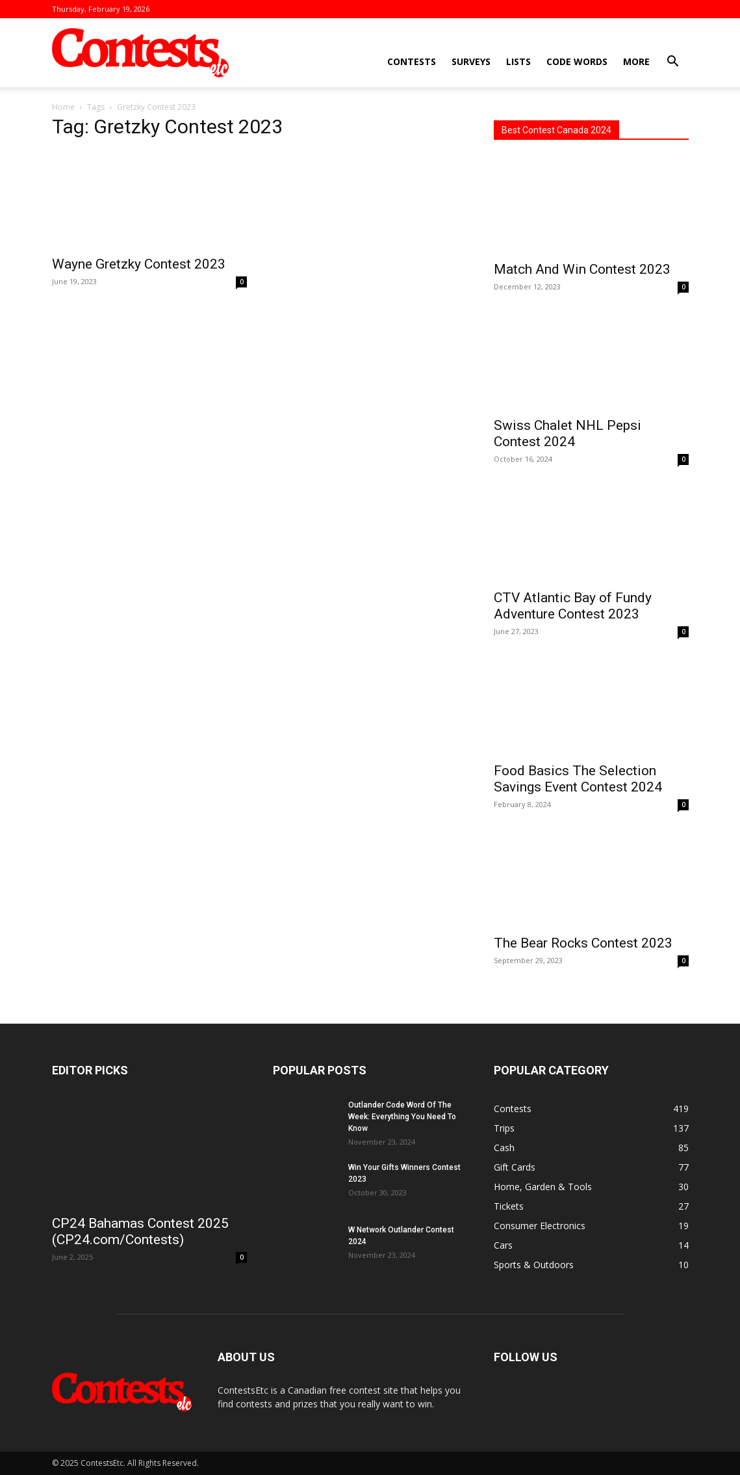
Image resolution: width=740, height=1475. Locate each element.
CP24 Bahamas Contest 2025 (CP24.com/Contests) (140, 1231)
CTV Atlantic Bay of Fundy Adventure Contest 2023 (573, 606)
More (636, 61)
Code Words (576, 61)
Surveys (471, 61)
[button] (673, 63)
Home (63, 107)
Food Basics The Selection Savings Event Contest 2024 (578, 779)
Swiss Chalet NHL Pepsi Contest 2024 (567, 433)
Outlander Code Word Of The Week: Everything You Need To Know (402, 1116)
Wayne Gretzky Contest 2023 (138, 264)
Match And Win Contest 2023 (582, 269)
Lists (518, 61)
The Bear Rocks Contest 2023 (583, 943)
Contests (411, 61)
